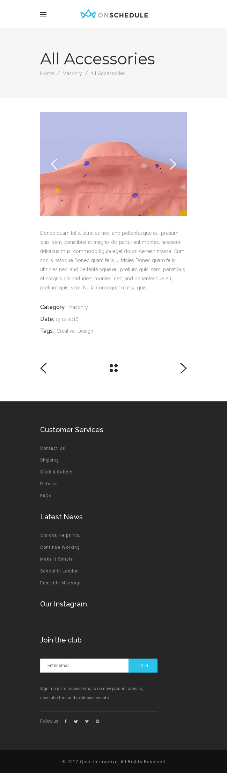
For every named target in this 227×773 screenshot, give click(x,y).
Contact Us (52, 448)
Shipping (49, 460)
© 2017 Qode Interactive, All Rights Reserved (113, 761)
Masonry (72, 73)
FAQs (46, 495)
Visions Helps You (60, 535)
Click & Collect (56, 472)
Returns (49, 484)
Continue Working (60, 547)
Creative (66, 331)
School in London (59, 571)
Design (85, 331)
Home (47, 73)
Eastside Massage (61, 583)
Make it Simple (56, 559)
